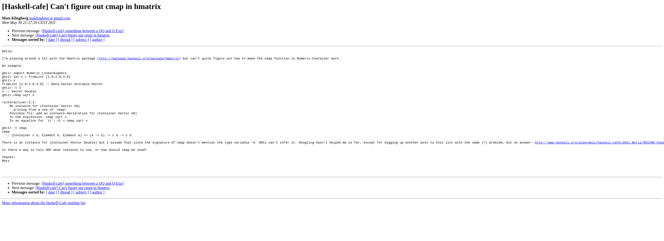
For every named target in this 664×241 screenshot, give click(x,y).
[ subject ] (81, 40)
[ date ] (51, 40)
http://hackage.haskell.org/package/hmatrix (139, 60)
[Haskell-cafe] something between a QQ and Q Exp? (83, 31)
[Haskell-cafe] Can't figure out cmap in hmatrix (73, 35)
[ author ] (97, 40)
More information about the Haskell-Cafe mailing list (43, 228)
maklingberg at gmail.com (49, 18)
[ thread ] (65, 40)
